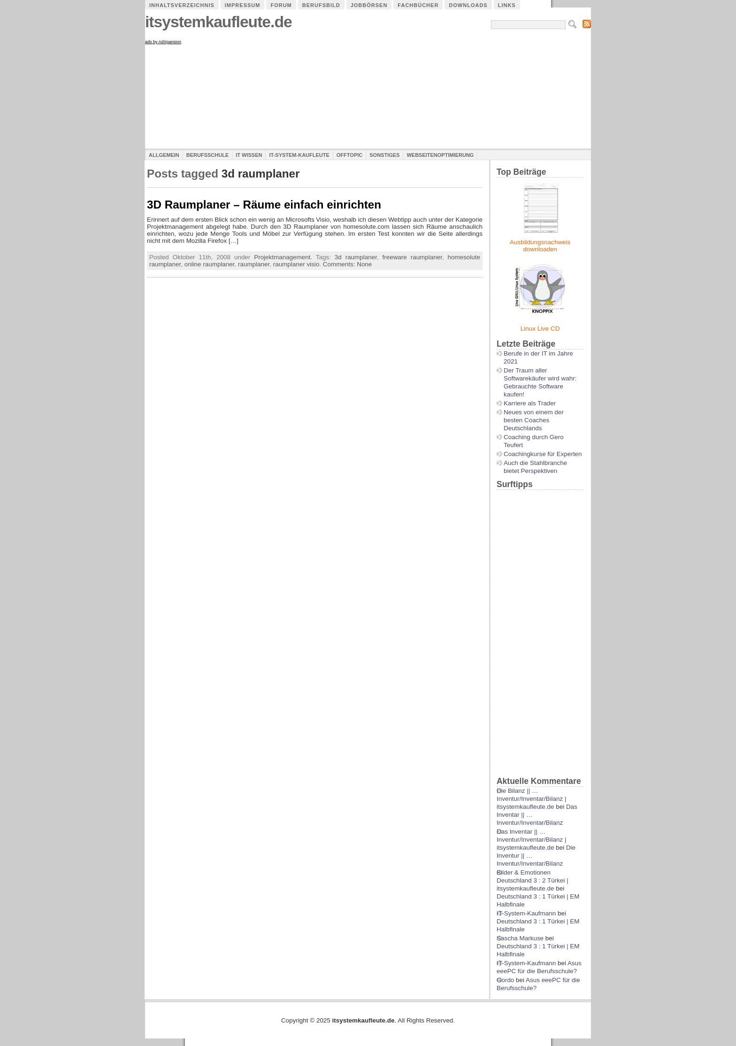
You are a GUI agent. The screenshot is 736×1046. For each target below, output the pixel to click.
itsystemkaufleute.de (218, 22)
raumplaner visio (296, 264)
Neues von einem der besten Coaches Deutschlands (534, 420)
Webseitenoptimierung (440, 155)
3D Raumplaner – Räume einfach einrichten (264, 204)
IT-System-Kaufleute (299, 155)
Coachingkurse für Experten (543, 453)
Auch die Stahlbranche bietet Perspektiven (535, 466)
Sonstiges (384, 155)
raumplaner (253, 264)
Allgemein (164, 155)
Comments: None (347, 264)
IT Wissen (249, 155)
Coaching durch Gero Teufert (534, 441)
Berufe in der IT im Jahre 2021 (538, 357)
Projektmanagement (282, 257)
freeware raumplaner (412, 257)
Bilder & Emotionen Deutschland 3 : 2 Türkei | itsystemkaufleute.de (532, 880)
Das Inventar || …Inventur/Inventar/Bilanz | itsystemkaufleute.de (531, 839)
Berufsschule (207, 155)
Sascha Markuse (520, 938)
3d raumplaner (356, 257)
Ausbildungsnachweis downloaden (540, 246)
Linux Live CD (540, 328)
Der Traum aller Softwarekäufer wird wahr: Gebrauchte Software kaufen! (540, 382)
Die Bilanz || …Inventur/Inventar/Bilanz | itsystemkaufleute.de (531, 798)
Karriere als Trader (530, 403)
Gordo (505, 980)
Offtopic (349, 155)
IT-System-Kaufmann (526, 913)
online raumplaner (209, 264)
